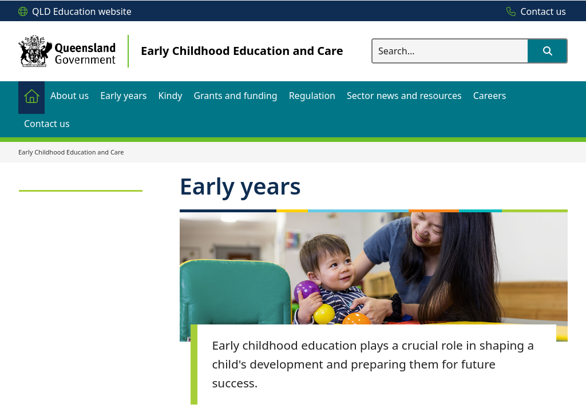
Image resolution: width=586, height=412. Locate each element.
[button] (547, 50)
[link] (80, 185)
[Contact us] (533, 12)
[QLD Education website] (75, 12)
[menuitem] (31, 95)
